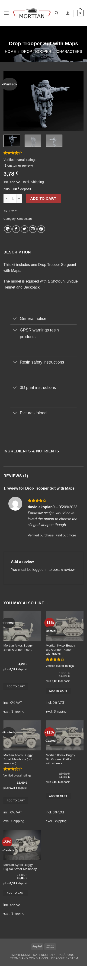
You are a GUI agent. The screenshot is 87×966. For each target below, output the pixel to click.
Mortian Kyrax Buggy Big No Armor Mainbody (20, 867)
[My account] (67, 13)
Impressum (20, 955)
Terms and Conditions (29, 958)
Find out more (65, 535)
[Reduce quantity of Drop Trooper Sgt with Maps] (6, 198)
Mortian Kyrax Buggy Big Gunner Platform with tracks (60, 649)
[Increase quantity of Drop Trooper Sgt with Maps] (19, 198)
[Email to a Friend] (33, 229)
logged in (40, 570)
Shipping (37, 182)
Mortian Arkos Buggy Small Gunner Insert (17, 647)
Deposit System (64, 958)
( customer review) (18, 165)
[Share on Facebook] (16, 229)
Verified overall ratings (19, 160)
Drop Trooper (36, 52)
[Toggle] (14, 319)
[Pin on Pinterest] (41, 229)
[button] (6, 13)
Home (10, 52)
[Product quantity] (12, 198)
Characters (69, 52)
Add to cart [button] (16, 686)
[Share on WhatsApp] (8, 229)
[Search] (56, 13)
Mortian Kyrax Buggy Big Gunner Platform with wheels (60, 759)
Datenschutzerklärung (53, 955)
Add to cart (43, 198)
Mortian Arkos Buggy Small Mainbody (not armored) (17, 759)
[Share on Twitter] (24, 229)
